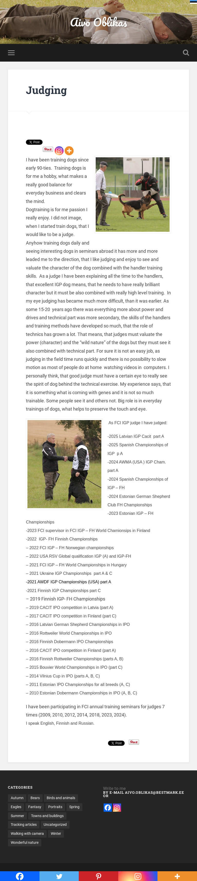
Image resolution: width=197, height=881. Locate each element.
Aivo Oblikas (98, 22)
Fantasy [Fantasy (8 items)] (34, 807)
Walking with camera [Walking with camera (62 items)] (27, 833)
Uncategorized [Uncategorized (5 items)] (55, 824)
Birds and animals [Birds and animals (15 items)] (61, 798)
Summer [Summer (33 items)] (17, 816)
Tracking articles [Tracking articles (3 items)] (24, 824)
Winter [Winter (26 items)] (56, 833)
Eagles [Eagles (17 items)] (16, 807)
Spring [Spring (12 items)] (74, 807)
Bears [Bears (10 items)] (35, 798)
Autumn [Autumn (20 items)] (17, 798)
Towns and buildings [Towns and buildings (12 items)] (47, 816)
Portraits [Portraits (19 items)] (55, 807)
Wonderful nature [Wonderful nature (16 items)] (24, 842)
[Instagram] (59, 150)
